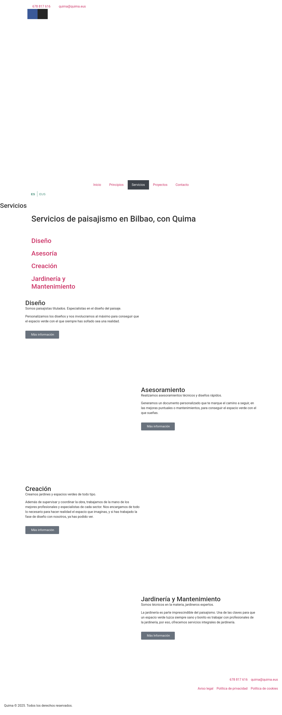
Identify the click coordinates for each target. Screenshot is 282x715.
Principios (116, 185)
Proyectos (160, 185)
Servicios (138, 185)
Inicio (97, 185)
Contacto (182, 185)
